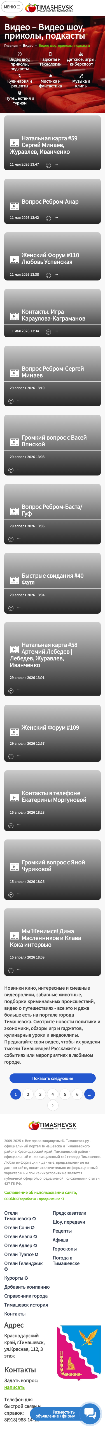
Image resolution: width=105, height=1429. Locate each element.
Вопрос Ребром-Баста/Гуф (46, 510)
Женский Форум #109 (44, 727)
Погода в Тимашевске (66, 1260)
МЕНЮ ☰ (12, 7)
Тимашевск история (26, 1304)
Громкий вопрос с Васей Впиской (48, 440)
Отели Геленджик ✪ (23, 1266)
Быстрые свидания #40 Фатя (46, 579)
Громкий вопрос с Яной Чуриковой (47, 865)
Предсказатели (69, 1212)
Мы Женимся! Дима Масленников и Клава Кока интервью (45, 938)
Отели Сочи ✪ (19, 1227)
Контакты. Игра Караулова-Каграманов (47, 315)
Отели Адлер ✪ (20, 1245)
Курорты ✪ (16, 1277)
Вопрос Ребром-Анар (44, 201)
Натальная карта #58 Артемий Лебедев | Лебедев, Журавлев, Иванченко (43, 654)
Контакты (14, 1313)
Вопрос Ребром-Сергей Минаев (47, 372)
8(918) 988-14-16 (21, 1419)
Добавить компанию (27, 1286)
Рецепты (62, 1230)
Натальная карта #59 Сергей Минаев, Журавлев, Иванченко (43, 145)
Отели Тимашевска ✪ (20, 1215)
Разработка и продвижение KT (41, 1198)
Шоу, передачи (69, 1221)
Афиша (60, 1239)
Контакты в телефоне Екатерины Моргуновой (48, 796)
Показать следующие (52, 1078)
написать (14, 1387)
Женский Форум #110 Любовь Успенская (44, 258)
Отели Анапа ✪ (20, 1236)
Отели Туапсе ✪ (21, 1254)
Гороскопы (65, 1248)
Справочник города (26, 1295)
